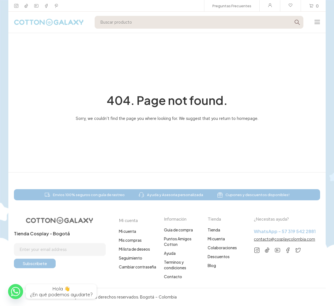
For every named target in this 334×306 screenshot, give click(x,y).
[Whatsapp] (15, 291)
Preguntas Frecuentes (231, 6)
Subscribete (35, 263)
